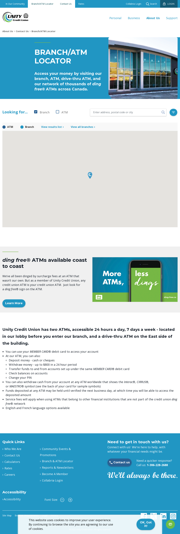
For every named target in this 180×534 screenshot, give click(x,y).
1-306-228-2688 (157, 465)
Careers (9, 475)
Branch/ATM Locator (42, 3)
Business (134, 18)
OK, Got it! (146, 524)
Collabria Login (133, 3)
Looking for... (15, 111)
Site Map (7, 515)
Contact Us (66, 3)
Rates (81, 3)
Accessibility (12, 499)
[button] (90, 175)
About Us (153, 18)
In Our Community (15, 3)
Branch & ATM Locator (57, 461)
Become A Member (55, 474)
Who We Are (12, 449)
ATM (64, 112)
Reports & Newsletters (58, 467)
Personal (115, 18)
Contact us (119, 462)
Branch (44, 112)
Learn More (14, 303)
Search (151, 4)
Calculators (12, 462)
